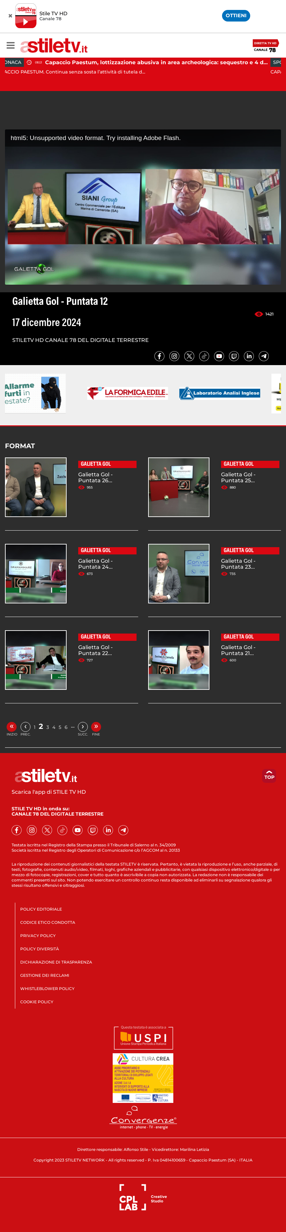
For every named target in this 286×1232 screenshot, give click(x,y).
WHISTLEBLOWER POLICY (47, 988)
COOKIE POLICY (36, 1001)
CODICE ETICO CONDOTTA (47, 922)
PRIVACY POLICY (38, 935)
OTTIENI (236, 15)
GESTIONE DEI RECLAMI (44, 975)
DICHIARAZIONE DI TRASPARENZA (56, 962)
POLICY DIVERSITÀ (39, 948)
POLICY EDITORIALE (41, 909)
